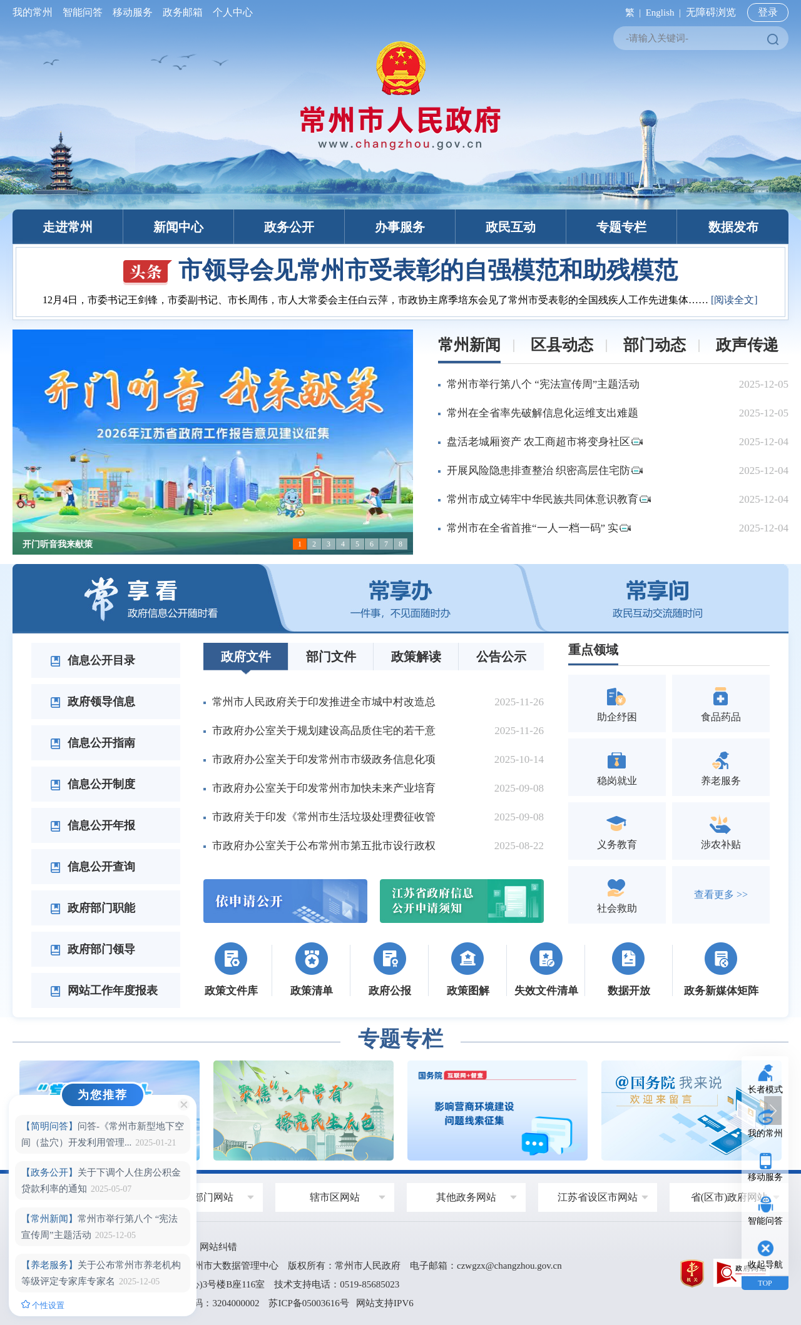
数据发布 (733, 227)
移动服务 (133, 12)
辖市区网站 (335, 1197)
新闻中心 (178, 227)
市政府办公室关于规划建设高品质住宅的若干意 (324, 731)
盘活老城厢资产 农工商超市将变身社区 (545, 442)
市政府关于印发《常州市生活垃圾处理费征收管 (324, 817)
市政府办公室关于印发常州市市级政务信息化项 (324, 759)
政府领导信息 (92, 701)
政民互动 (511, 227)
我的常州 (35, 12)
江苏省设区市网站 (598, 1197)
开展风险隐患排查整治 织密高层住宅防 (545, 470)
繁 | (630, 13)
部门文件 (331, 656)
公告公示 (501, 656)
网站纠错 (218, 1247)
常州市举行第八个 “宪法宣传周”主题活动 (543, 384)
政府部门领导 (92, 949)
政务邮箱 (183, 12)
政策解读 (416, 656)
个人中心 (230, 12)
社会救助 (617, 894)
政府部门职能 (92, 908)
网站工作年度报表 (104, 990)
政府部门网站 (203, 1197)
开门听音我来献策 (58, 544)
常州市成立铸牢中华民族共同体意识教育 (549, 499)
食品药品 (721, 703)
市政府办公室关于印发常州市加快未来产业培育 (324, 788)
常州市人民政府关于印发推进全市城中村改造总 (324, 702)
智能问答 (83, 12)
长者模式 (765, 1089)
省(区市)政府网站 (729, 1197)
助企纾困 (617, 703)
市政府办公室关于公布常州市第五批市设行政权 (324, 846)
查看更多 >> (721, 894)
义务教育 (617, 831)
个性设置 (42, 1305)
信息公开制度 (92, 784)
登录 (768, 12)
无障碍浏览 (711, 12)
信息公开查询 (92, 866)
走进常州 (68, 227)
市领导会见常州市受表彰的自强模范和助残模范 (400, 270)
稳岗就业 (617, 767)
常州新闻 (469, 344)
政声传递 (747, 344)
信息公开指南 (92, 743)
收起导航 (765, 1264)
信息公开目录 (92, 660)
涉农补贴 (721, 831)
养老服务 (721, 767)
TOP (765, 1283)
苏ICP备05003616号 (308, 1303)
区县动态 (562, 344)
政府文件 (246, 656)
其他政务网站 (466, 1197)
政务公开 (289, 227)
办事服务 (400, 227)
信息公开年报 (92, 825)
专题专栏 (621, 227)
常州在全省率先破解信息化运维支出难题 (542, 413)
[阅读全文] (734, 300)
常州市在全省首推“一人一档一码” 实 (539, 528)
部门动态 (654, 344)
